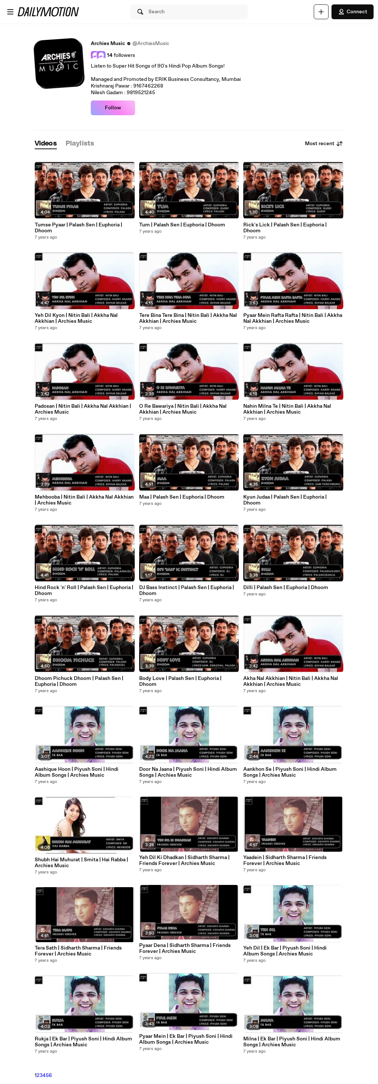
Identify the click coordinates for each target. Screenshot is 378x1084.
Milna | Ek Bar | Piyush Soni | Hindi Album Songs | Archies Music (291, 1042)
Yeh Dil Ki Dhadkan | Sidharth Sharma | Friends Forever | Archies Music (184, 860)
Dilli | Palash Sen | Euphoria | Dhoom (285, 588)
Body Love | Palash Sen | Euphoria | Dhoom (180, 681)
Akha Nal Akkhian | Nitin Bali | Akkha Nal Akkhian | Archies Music (290, 681)
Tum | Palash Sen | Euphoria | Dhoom (182, 225)
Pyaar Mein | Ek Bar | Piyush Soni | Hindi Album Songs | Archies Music (186, 1039)
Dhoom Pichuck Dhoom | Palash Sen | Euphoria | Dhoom (79, 681)
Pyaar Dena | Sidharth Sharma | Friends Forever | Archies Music (185, 948)
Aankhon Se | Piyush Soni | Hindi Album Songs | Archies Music (290, 772)
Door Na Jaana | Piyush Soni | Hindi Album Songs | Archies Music (188, 772)
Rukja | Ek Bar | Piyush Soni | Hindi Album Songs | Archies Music (83, 1042)
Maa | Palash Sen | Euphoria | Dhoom (181, 497)
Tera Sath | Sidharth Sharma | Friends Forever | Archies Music (78, 951)
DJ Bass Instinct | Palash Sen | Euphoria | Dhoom (186, 590)
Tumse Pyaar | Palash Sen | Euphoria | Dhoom (78, 228)
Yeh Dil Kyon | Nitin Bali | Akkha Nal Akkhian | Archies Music (76, 318)
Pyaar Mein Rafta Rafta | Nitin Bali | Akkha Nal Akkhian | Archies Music (292, 318)
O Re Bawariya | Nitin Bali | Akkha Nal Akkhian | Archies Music (183, 409)
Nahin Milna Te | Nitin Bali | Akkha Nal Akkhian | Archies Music (287, 409)
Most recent (324, 143)
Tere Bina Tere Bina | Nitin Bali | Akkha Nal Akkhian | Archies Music (188, 318)
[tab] (46, 143)
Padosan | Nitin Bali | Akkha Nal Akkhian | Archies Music (83, 409)
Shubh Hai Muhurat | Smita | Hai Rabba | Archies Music (81, 863)
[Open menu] (10, 11)
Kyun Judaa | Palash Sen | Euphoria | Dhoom (285, 500)
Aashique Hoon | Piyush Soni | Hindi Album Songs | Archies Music (76, 772)
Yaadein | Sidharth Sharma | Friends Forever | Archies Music (285, 860)
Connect (352, 12)
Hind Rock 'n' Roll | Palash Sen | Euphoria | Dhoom (84, 590)
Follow (113, 108)
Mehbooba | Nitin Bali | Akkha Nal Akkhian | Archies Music (84, 500)
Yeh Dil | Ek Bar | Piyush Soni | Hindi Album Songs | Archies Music (285, 951)
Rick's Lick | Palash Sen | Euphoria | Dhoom (285, 228)
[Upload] (321, 11)
